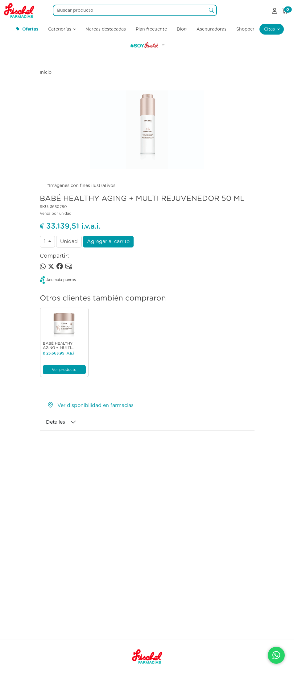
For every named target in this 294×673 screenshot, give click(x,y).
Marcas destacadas (105, 29)
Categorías (60, 29)
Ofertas (26, 29)
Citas (270, 29)
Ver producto (64, 369)
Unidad (69, 241)
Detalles (55, 422)
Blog (182, 29)
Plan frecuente (151, 29)
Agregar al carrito (108, 241)
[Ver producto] (64, 325)
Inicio (46, 72)
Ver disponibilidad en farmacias (95, 405)
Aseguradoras (211, 29)
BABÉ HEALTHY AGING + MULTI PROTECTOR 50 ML (61, 348)
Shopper (245, 29)
